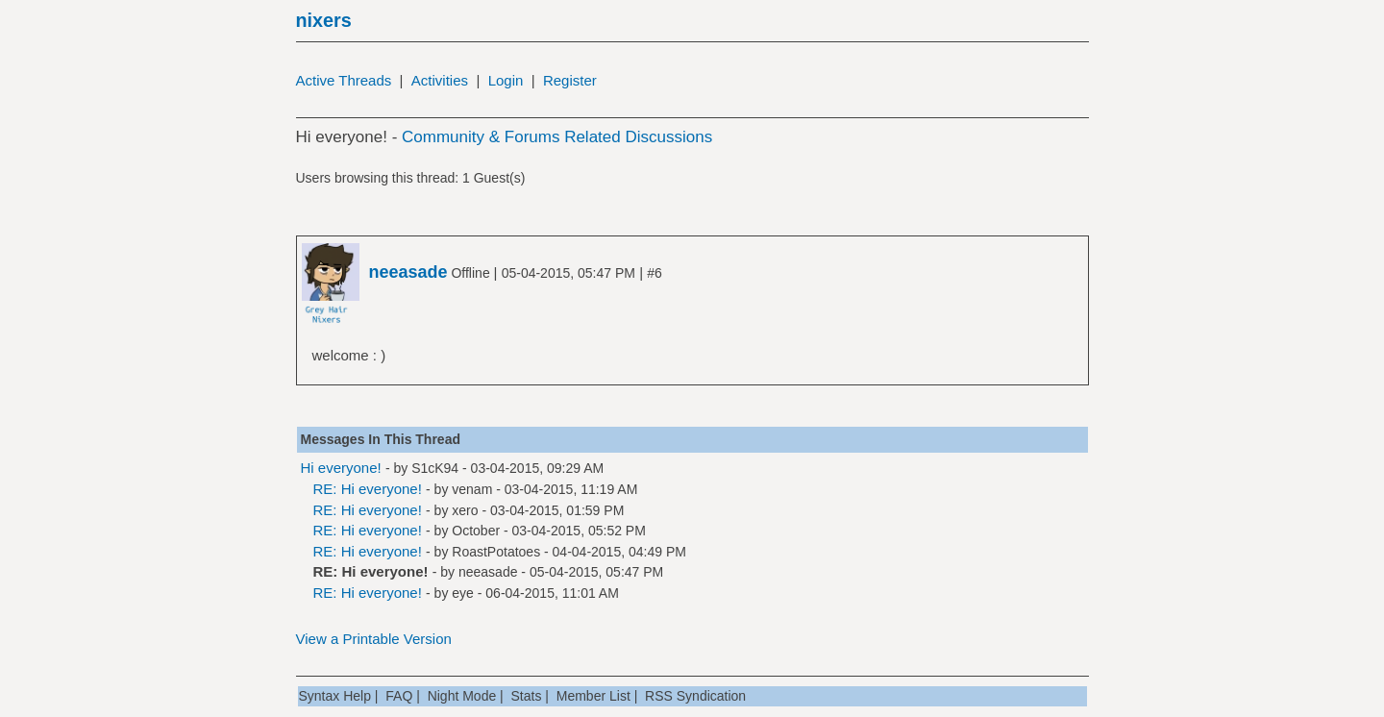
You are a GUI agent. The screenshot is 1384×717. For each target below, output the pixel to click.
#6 (654, 273)
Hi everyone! (341, 467)
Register (570, 80)
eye (463, 593)
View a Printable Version (374, 638)
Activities (439, 80)
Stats (526, 696)
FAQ (398, 696)
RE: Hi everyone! (367, 489)
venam (472, 489)
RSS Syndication (695, 696)
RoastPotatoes (496, 551)
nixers (324, 20)
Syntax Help (335, 696)
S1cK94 (434, 468)
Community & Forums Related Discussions (557, 137)
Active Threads (344, 80)
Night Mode (462, 696)
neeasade (488, 572)
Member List (593, 696)
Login (506, 80)
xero (465, 510)
